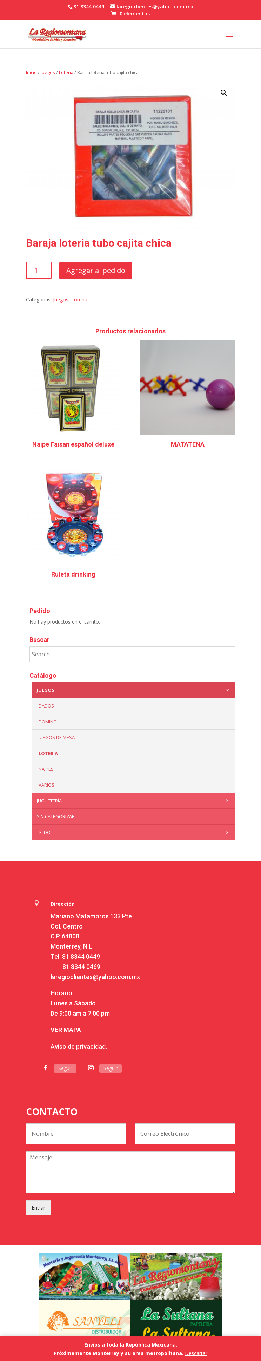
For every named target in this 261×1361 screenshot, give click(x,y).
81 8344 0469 (81, 966)
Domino (48, 721)
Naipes (46, 769)
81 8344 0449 (81, 956)
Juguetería (134, 800)
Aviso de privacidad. (79, 1046)
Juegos (48, 72)
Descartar (196, 1353)
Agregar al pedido (95, 270)
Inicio (31, 72)
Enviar (38, 1207)
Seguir (65, 1068)
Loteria (66, 72)
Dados (46, 706)
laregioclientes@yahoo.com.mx (95, 977)
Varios (46, 785)
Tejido (134, 832)
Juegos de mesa (57, 737)
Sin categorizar (56, 816)
